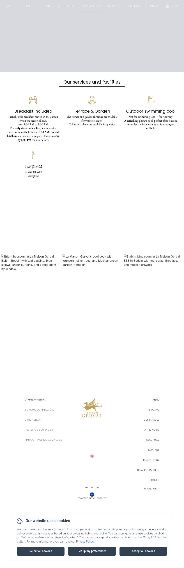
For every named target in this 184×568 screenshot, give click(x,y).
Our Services (91, 6)
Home (27, 6)
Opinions (134, 6)
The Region (114, 6)
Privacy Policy (84, 541)
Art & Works (67, 6)
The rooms (44, 6)
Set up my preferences (91, 551)
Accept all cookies (143, 551)
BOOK (174, 6)
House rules (152, 501)
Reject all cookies (40, 551)
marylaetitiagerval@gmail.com (43, 501)
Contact (152, 6)
